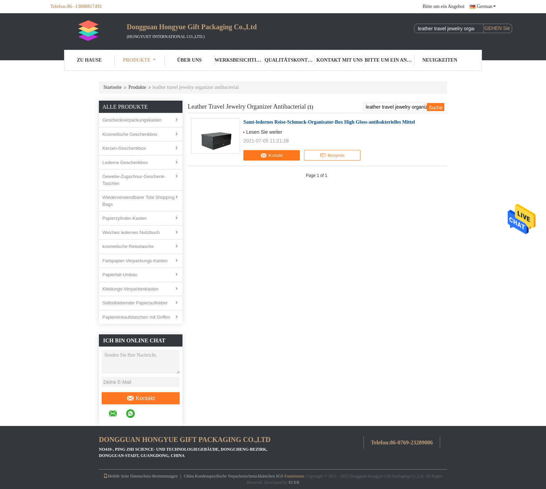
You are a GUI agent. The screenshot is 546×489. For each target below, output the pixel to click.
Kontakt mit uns (340, 60)
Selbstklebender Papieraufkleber (135, 302)
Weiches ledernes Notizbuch (131, 232)
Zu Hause (89, 60)
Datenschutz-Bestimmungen (154, 476)
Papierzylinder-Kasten (124, 218)
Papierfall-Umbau (119, 274)
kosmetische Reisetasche (128, 246)
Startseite (112, 87)
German (486, 6)
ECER (294, 482)
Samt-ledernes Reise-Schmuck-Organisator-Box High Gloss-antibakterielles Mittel (329, 122)
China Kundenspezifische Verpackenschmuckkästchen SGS (233, 476)
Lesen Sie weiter (264, 132)
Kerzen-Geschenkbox (124, 148)
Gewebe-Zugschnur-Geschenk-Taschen (133, 180)
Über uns (189, 60)
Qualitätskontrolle (290, 60)
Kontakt (140, 398)
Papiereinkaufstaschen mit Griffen (136, 317)
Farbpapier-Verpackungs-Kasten (134, 260)
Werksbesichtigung (239, 60)
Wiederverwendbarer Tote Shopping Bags (138, 201)
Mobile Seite (116, 476)
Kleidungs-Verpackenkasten (130, 289)
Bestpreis (332, 155)
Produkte (139, 60)
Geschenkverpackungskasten (132, 120)
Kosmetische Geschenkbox (129, 134)
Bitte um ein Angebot (444, 6)
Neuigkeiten (439, 60)
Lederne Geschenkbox (125, 162)
